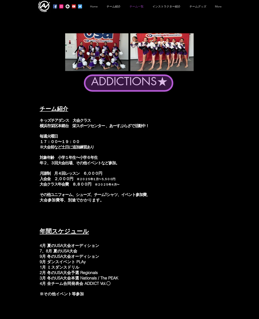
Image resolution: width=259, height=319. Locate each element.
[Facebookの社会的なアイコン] (55, 6)
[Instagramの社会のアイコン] (61, 6)
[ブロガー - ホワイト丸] (68, 6)
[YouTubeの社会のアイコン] (74, 6)
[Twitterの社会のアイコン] (80, 6)
